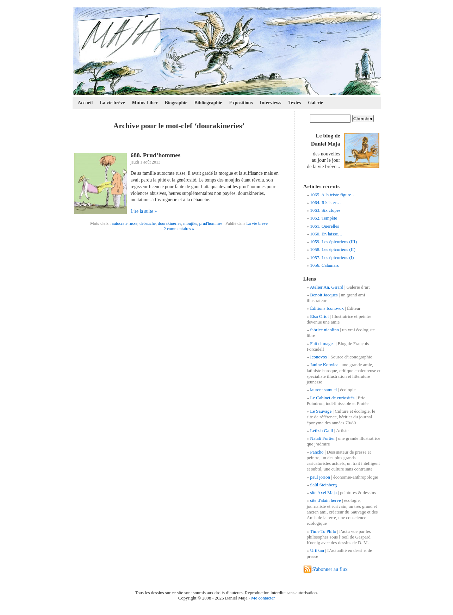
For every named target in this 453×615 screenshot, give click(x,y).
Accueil (85, 102)
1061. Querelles (324, 226)
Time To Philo (323, 531)
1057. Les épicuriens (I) (332, 257)
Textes (294, 102)
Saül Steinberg (323, 484)
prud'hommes (211, 223)
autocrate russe (124, 223)
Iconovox (318, 356)
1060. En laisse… (326, 233)
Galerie (315, 102)
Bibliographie (208, 102)
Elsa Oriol (319, 316)
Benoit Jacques (323, 294)
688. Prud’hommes (155, 155)
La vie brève (112, 102)
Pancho (316, 452)
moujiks (190, 223)
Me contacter (263, 598)
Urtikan (317, 550)
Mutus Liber (145, 102)
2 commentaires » (179, 228)
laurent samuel (323, 389)
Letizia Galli (321, 430)
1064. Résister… (325, 202)
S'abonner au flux (330, 569)
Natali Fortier (322, 438)
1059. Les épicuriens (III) (333, 241)
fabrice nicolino (324, 329)
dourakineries (169, 223)
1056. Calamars (324, 265)
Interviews (270, 102)
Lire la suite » (144, 211)
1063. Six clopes (325, 210)
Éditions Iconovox (327, 308)
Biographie (176, 102)
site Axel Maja (323, 492)
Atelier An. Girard (326, 287)
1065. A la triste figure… (333, 194)
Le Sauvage (320, 411)
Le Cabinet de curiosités (332, 397)
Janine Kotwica (324, 364)
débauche (147, 223)
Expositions (241, 102)
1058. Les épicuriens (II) (332, 249)
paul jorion (320, 477)
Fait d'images (322, 343)
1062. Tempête (323, 218)
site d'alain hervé (325, 500)
